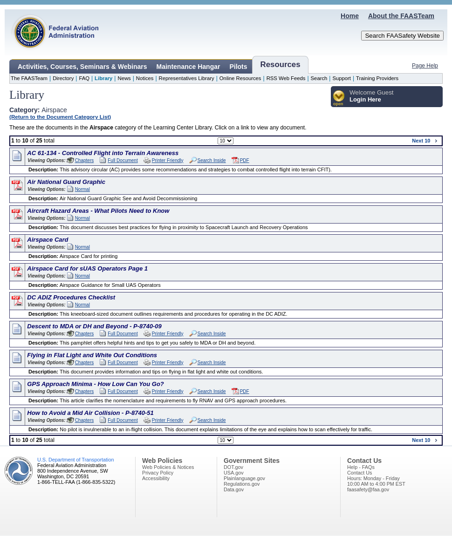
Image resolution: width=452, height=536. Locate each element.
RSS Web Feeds (286, 78)
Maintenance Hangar (188, 66)
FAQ (84, 78)
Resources (280, 64)
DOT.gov (233, 467)
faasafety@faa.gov (368, 489)
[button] (339, 98)
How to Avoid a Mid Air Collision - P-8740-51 (90, 412)
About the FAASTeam (401, 16)
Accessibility (156, 478)
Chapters (84, 160)
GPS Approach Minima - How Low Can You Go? (95, 383)
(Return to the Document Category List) (60, 117)
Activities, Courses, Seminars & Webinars (82, 66)
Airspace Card (47, 239)
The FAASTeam (29, 78)
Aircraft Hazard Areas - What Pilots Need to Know (98, 210)
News (123, 78)
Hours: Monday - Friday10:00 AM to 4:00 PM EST (376, 481)
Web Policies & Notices (168, 467)
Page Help (425, 65)
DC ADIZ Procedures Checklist (71, 297)
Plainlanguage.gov (244, 478)
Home (350, 16)
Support (341, 78)
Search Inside (212, 160)
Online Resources (240, 78)
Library (103, 78)
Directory (63, 78)
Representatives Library (186, 78)
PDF (244, 160)
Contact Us (359, 472)
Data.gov (234, 489)
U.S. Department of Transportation (75, 459)
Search (319, 78)
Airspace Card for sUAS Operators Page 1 (87, 268)
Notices (145, 78)
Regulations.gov (242, 484)
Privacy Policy (157, 472)
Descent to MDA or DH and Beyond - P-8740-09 (94, 326)
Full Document (122, 160)
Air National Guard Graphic (66, 181)
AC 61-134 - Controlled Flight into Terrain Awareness (102, 152)
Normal (82, 189)
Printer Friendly (168, 160)
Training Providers (377, 78)
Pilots (238, 66)
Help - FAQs (361, 467)
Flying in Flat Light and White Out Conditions (92, 355)
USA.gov (234, 472)
